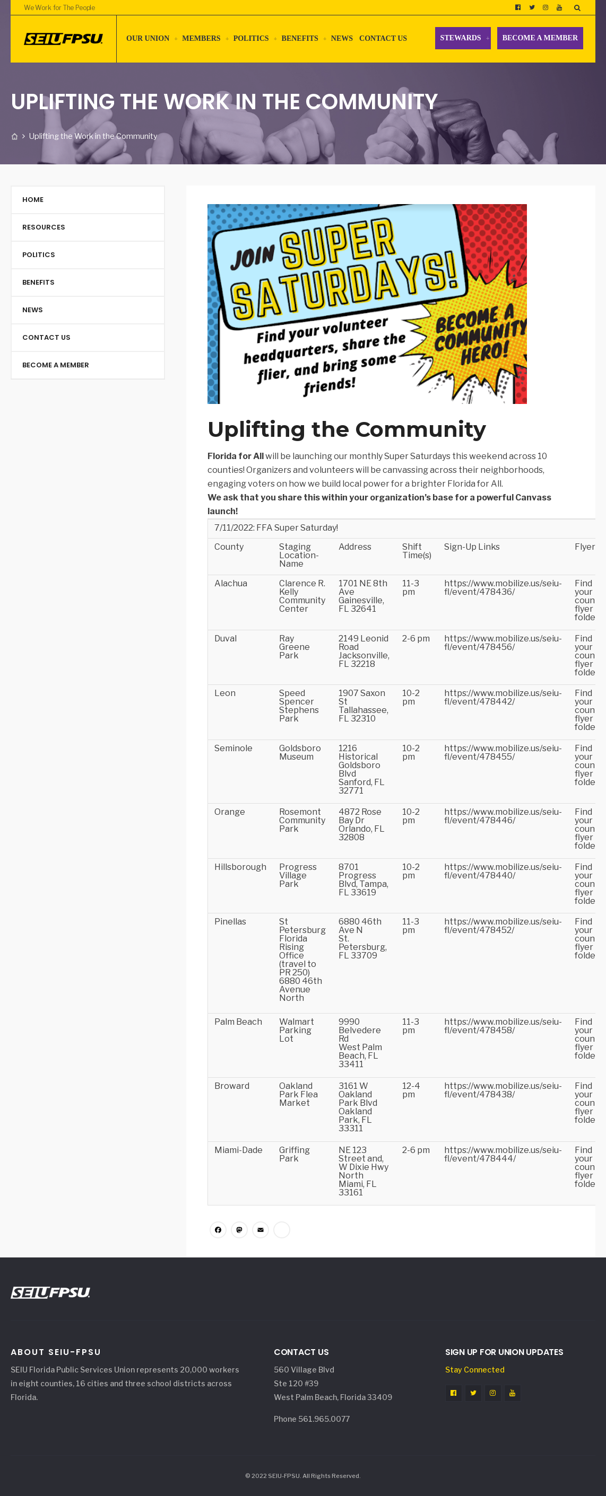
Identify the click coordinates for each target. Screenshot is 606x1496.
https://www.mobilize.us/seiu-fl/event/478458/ (503, 1026)
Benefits (300, 38)
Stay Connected (475, 1369)
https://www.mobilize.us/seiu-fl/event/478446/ (503, 816)
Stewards (460, 38)
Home (33, 200)
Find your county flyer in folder (589, 600)
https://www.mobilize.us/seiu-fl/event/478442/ (503, 697)
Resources (43, 227)
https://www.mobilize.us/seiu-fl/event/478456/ (503, 642)
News (342, 38)
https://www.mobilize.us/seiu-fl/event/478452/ (503, 926)
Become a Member (540, 38)
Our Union (147, 38)
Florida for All (235, 456)
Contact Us (383, 38)
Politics (251, 38)
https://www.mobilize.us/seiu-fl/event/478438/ (503, 1090)
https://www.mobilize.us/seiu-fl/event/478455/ (503, 752)
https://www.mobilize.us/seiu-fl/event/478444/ (503, 1154)
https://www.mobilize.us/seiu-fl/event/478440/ (503, 871)
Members (201, 38)
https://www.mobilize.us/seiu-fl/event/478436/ (503, 587)
